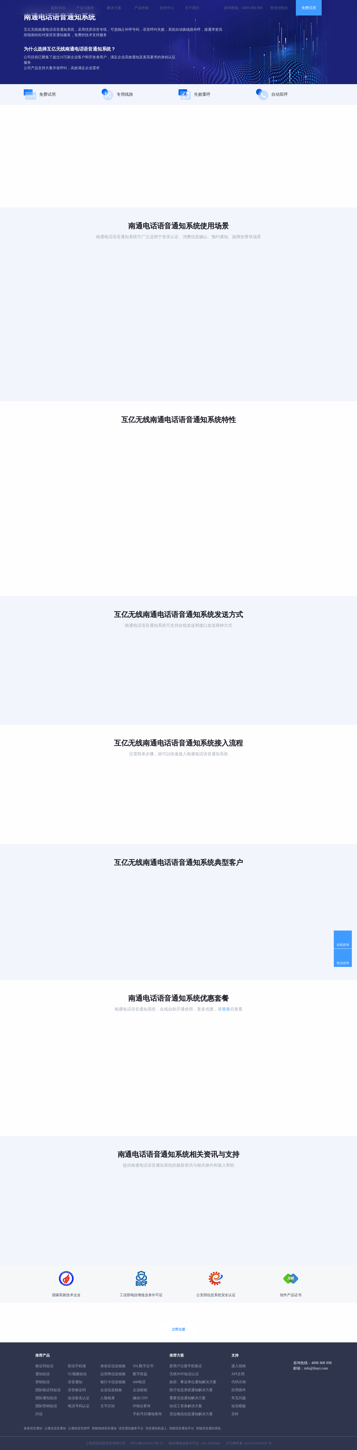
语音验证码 (77, 1390)
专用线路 (117, 94)
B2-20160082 (211, 1443)
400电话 (139, 1382)
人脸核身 (107, 1398)
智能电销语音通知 (104, 1428)
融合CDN (140, 1398)
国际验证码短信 (48, 1390)
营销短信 (42, 1382)
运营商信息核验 (113, 1374)
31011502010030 (255, 1443)
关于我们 (192, 8)
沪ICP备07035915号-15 (146, 1443)
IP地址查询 (141, 1406)
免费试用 (309, 8)
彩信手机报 (77, 1366)
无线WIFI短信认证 (184, 1374)
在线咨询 (343, 945)
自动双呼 (272, 94)
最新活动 (58, 8)
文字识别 (107, 1406)
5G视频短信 (77, 1374)
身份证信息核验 (113, 1366)
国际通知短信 (46, 1398)
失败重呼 (194, 94)
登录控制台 (279, 8)
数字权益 (140, 1374)
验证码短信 (44, 1366)
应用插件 (238, 1390)
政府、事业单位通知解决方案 (192, 1382)
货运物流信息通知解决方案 (191, 1414)
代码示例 (238, 1382)
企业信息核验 (111, 1390)
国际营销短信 (46, 1406)
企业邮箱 (140, 1390)
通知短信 (42, 1374)
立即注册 (178, 1329)
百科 (235, 1414)
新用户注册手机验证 (185, 1366)
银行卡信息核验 (113, 1382)
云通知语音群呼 (79, 1428)
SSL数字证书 (143, 1366)
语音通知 (75, 1382)
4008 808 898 (252, 8)
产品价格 (141, 8)
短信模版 (238, 1406)
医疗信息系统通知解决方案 (191, 1390)
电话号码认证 (79, 1406)
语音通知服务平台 (131, 1428)
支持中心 (167, 8)
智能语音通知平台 (181, 1428)
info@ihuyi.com (316, 1368)
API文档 (238, 1374)
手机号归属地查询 (147, 1414)
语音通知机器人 (156, 1428)
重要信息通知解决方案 (187, 1398)
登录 (226, 1009)
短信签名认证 (79, 1398)
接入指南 (238, 1366)
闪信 (39, 1414)
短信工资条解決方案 (185, 1406)
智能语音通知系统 (208, 1428)
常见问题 (238, 1398)
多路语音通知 (33, 1428)
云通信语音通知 (55, 1428)
